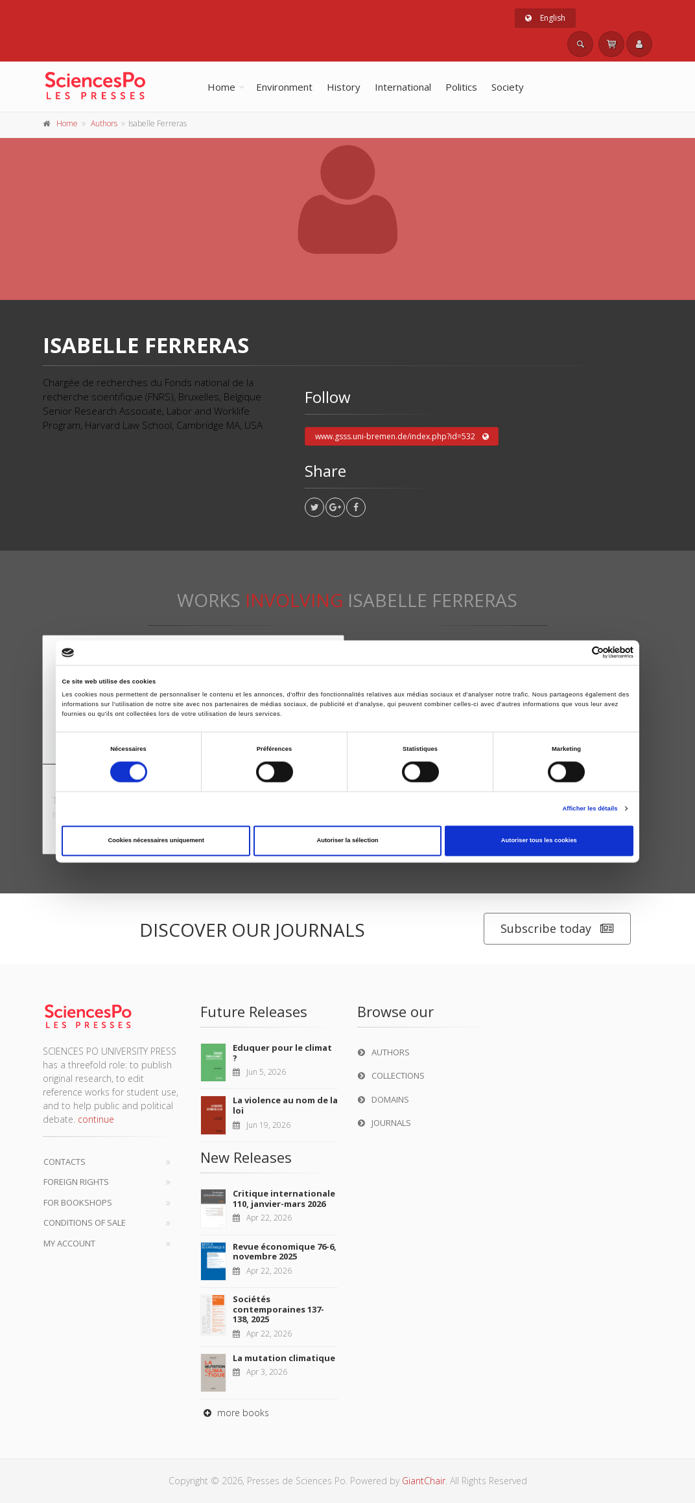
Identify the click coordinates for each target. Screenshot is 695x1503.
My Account (69, 1243)
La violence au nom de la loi (285, 1105)
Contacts (64, 1161)
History (343, 86)
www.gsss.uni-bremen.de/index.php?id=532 (402, 437)
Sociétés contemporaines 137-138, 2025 (278, 1309)
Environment (284, 86)
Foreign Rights (76, 1181)
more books (234, 1412)
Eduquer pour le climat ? (282, 1053)
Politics (461, 86)
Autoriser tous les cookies (539, 841)
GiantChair (423, 1480)
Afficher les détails (589, 808)
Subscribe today (557, 928)
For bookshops (77, 1202)
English (545, 17)
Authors (104, 123)
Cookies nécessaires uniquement (156, 841)
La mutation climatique (284, 1358)
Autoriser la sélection (347, 841)
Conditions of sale (84, 1222)
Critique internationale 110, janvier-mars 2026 (284, 1198)
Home (221, 86)
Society (507, 86)
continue (96, 1119)
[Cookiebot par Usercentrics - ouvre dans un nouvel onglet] (576, 653)
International (403, 86)
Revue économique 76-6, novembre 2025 (284, 1252)
